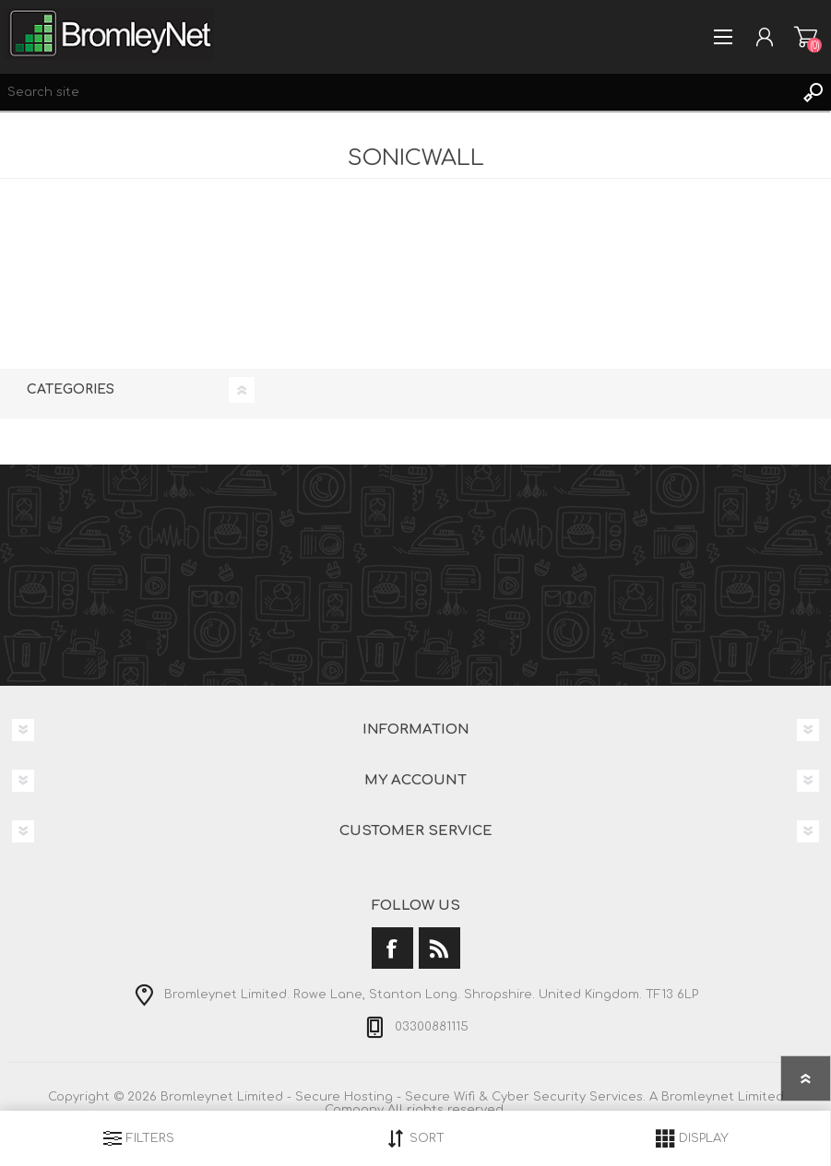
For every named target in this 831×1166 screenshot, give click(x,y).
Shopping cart (805, 37)
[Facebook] (392, 948)
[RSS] (439, 948)
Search (812, 92)
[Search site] (397, 92)
